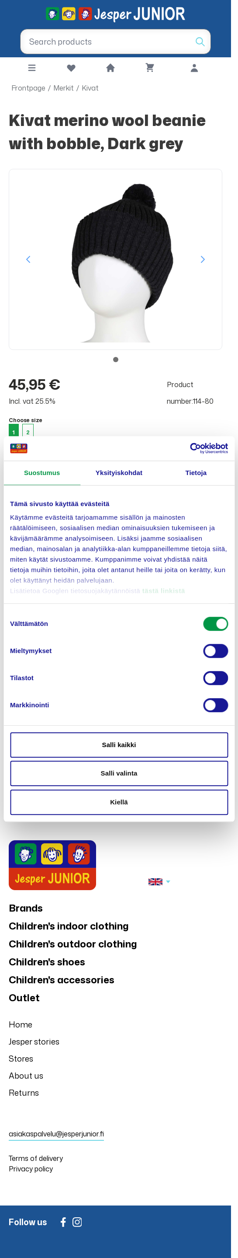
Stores (21, 1058)
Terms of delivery (36, 1158)
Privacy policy (31, 1169)
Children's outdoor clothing (73, 943)
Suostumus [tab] (42, 472)
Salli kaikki (119, 744)
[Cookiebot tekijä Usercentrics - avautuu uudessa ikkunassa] (190, 448)
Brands (26, 908)
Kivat (90, 88)
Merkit (63, 88)
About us (26, 1075)
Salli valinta (119, 773)
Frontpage (28, 88)
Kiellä (119, 802)
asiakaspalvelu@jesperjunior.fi (56, 1134)
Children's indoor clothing (69, 926)
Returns (24, 1092)
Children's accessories (61, 979)
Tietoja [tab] (196, 472)
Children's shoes (47, 961)
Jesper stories (34, 1041)
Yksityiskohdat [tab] (119, 472)
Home (20, 1024)
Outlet (24, 997)
